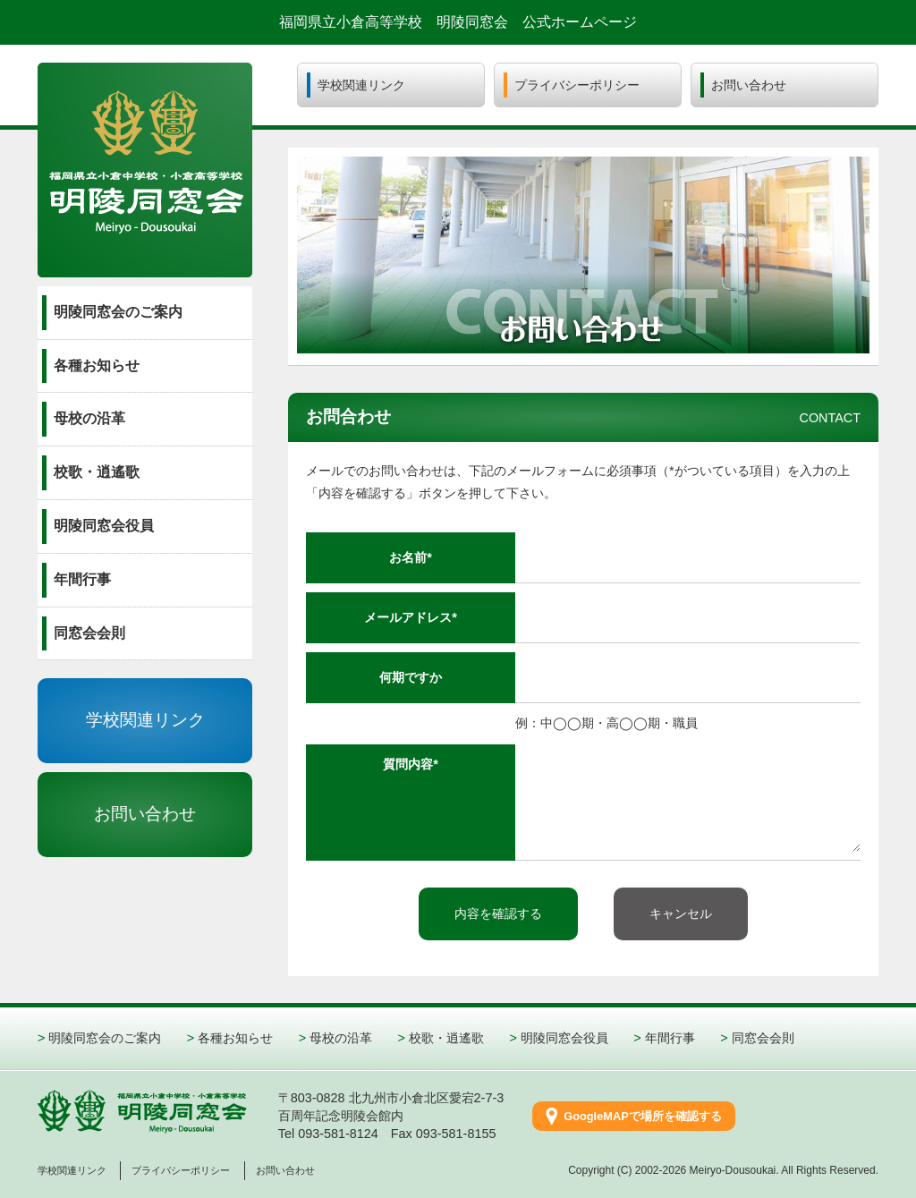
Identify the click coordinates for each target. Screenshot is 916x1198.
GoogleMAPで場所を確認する (643, 1116)
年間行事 (670, 1038)
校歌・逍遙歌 (446, 1038)
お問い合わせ (145, 813)
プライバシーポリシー (180, 1170)
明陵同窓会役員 (564, 1038)
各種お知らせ (235, 1038)
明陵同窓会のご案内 (104, 1038)
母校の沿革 (341, 1038)
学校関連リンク (145, 719)
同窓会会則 (763, 1038)
